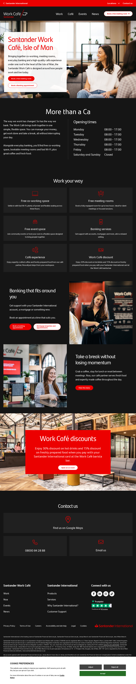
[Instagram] (105, 593)
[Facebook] (93, 593)
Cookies (83, 625)
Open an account (68, 467)
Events (83, 14)
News (95, 14)
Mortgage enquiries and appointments (46, 327)
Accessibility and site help (56, 625)
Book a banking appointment (19, 327)
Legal (73, 625)
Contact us (128, 3)
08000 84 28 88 (35, 550)
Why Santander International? (62, 605)
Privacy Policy (9, 625)
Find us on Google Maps (68, 528)
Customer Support (56, 611)
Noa (5, 599)
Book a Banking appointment (22, 85)
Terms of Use (25, 625)
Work (59, 14)
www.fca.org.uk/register (111, 644)
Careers (38, 625)
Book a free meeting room (118, 13)
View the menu (84, 387)
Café (70, 14)
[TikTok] (111, 593)
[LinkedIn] (99, 593)
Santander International (15, 3)
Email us (101, 550)
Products (52, 593)
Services (51, 599)
